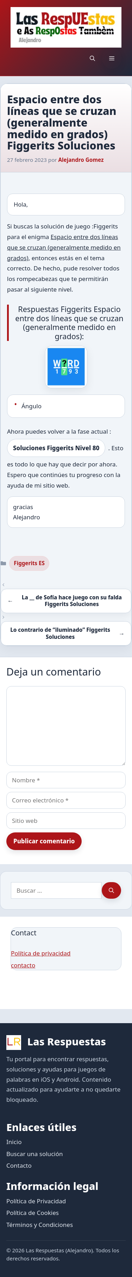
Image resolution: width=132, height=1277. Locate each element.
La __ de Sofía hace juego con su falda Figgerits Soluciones (72, 601)
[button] (92, 58)
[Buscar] (111, 890)
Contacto (19, 1165)
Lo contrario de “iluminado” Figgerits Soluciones (60, 633)
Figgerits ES (29, 563)
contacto (23, 965)
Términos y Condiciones (39, 1225)
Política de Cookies (32, 1213)
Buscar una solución (34, 1154)
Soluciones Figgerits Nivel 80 (56, 448)
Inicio (14, 1142)
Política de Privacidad (36, 1201)
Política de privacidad (40, 953)
